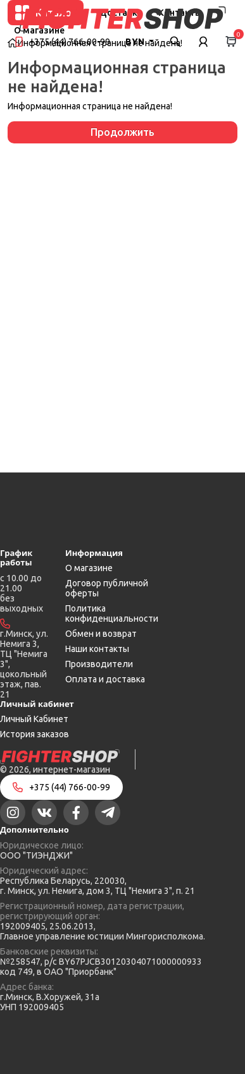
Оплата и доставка (105, 679)
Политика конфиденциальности (111, 613)
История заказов (34, 734)
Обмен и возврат (101, 634)
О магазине (89, 568)
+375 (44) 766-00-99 (69, 42)
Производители (99, 664)
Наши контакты (97, 649)
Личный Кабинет (34, 719)
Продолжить (122, 132)
